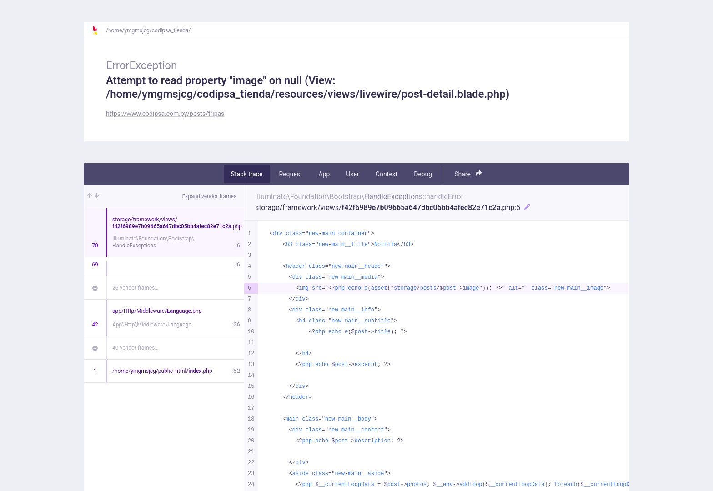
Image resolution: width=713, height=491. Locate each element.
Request (290, 174)
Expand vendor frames (209, 196)
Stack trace (247, 174)
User (352, 174)
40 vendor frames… (135, 348)
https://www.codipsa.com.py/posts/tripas (165, 113)
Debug (423, 174)
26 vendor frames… (135, 288)
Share (468, 174)
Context (386, 174)
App (324, 174)
